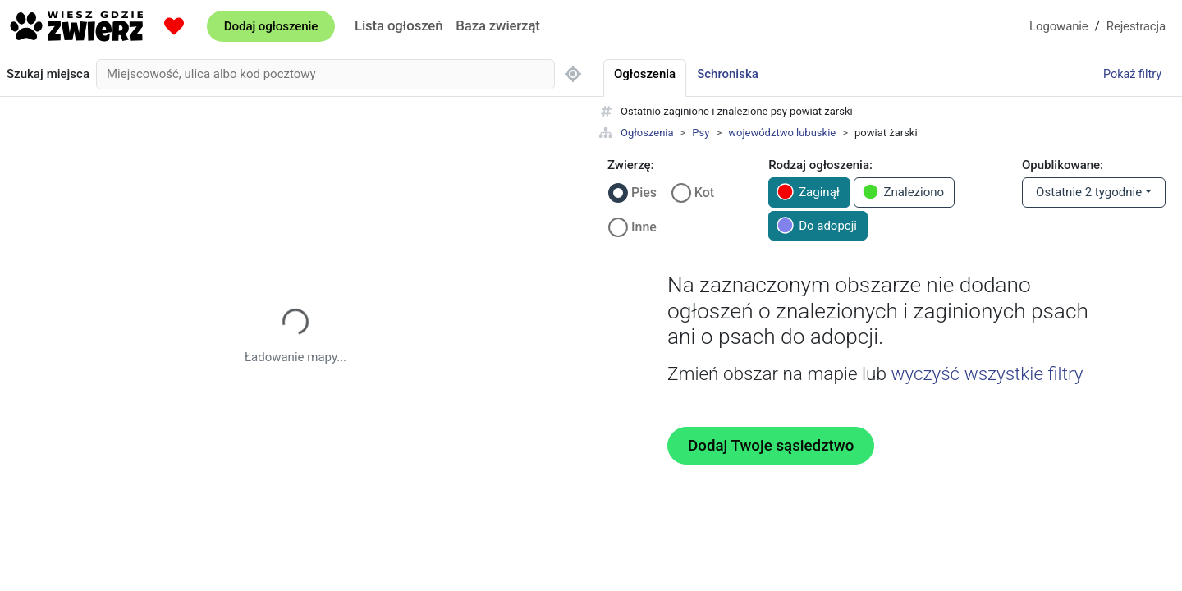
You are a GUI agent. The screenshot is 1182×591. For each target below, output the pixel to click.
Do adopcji (817, 225)
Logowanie (1058, 26)
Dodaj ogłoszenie (271, 26)
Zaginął (808, 191)
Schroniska (727, 73)
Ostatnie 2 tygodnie (1089, 192)
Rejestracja (1136, 26)
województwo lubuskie (782, 132)
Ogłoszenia (647, 132)
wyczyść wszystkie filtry (987, 373)
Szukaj (48, 74)
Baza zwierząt (497, 25)
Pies (644, 192)
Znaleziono (903, 191)
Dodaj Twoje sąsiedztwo (771, 446)
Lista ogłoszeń (398, 25)
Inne (644, 227)
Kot (704, 192)
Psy (700, 132)
